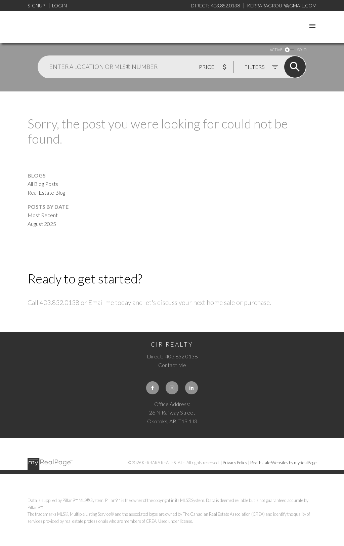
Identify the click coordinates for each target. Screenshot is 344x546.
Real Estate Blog (46, 192)
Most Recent (43, 215)
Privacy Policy (235, 462)
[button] (152, 387)
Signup (36, 5)
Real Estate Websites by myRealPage (283, 462)
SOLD (301, 49)
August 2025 (42, 224)
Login (59, 5)
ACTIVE (276, 49)
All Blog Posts (43, 184)
